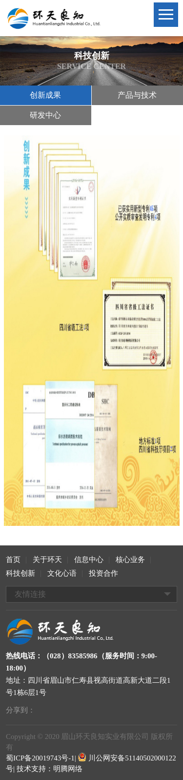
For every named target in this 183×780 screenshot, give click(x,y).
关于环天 (47, 559)
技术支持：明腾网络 (49, 769)
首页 (13, 559)
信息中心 (88, 559)
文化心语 (62, 573)
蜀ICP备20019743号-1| (41, 758)
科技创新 (20, 573)
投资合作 (103, 573)
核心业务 (130, 559)
